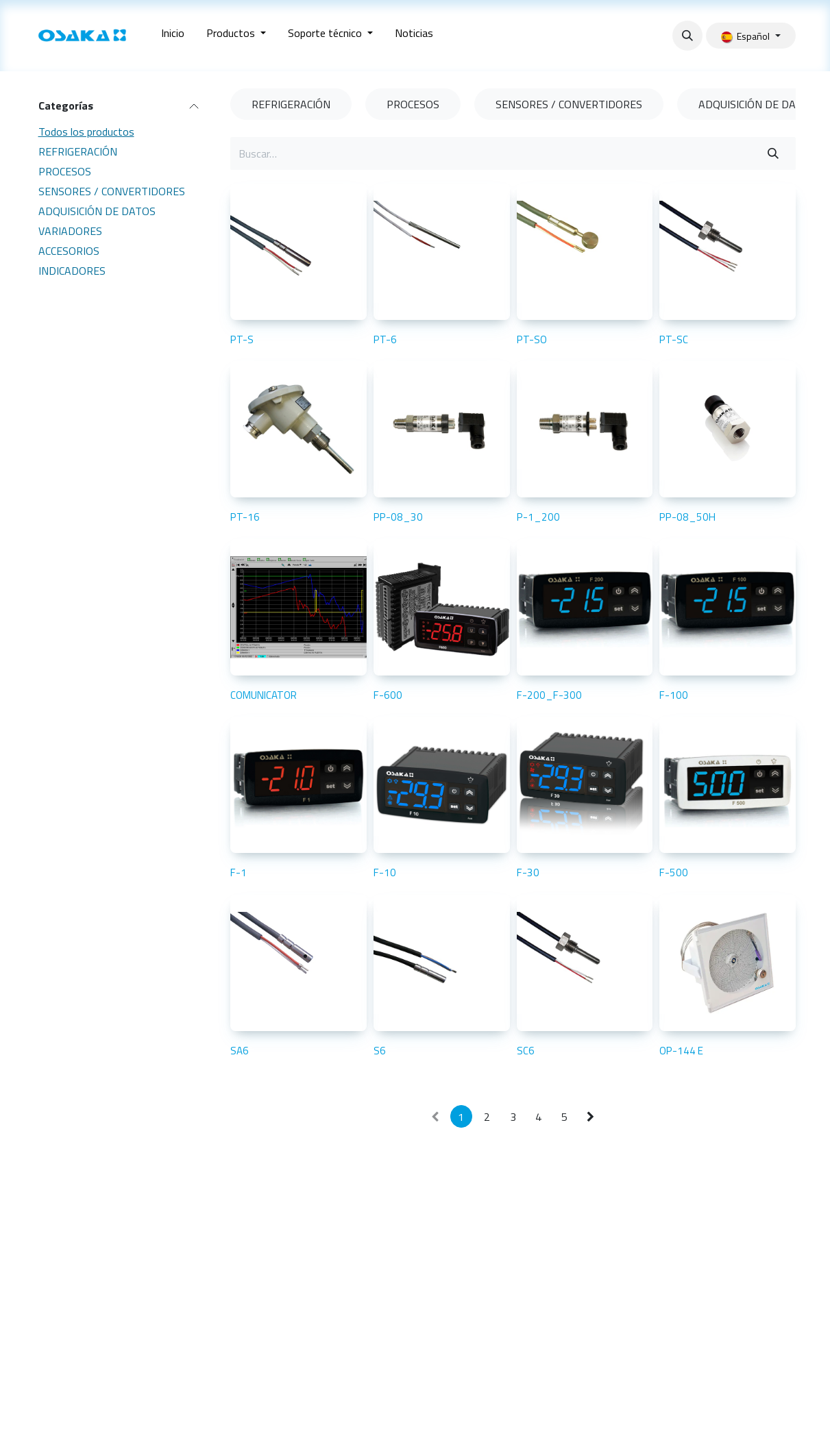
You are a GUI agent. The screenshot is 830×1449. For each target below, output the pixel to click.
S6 (379, 1050)
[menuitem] (172, 36)
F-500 (673, 872)
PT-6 (384, 339)
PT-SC (673, 339)
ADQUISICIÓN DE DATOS (97, 211)
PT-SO (531, 339)
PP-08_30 (397, 517)
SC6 (525, 1050)
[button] (687, 36)
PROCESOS (64, 171)
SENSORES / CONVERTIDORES (111, 191)
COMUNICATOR (263, 695)
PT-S (242, 339)
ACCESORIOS (68, 251)
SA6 (239, 1050)
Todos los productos (86, 131)
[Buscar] (773, 153)
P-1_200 (537, 517)
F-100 (673, 695)
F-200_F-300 (548, 695)
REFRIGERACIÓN (77, 151)
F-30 (527, 872)
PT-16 (245, 517)
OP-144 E (681, 1050)
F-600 (387, 695)
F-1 (238, 872)
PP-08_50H (687, 517)
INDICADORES (72, 270)
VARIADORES (70, 231)
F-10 (384, 872)
